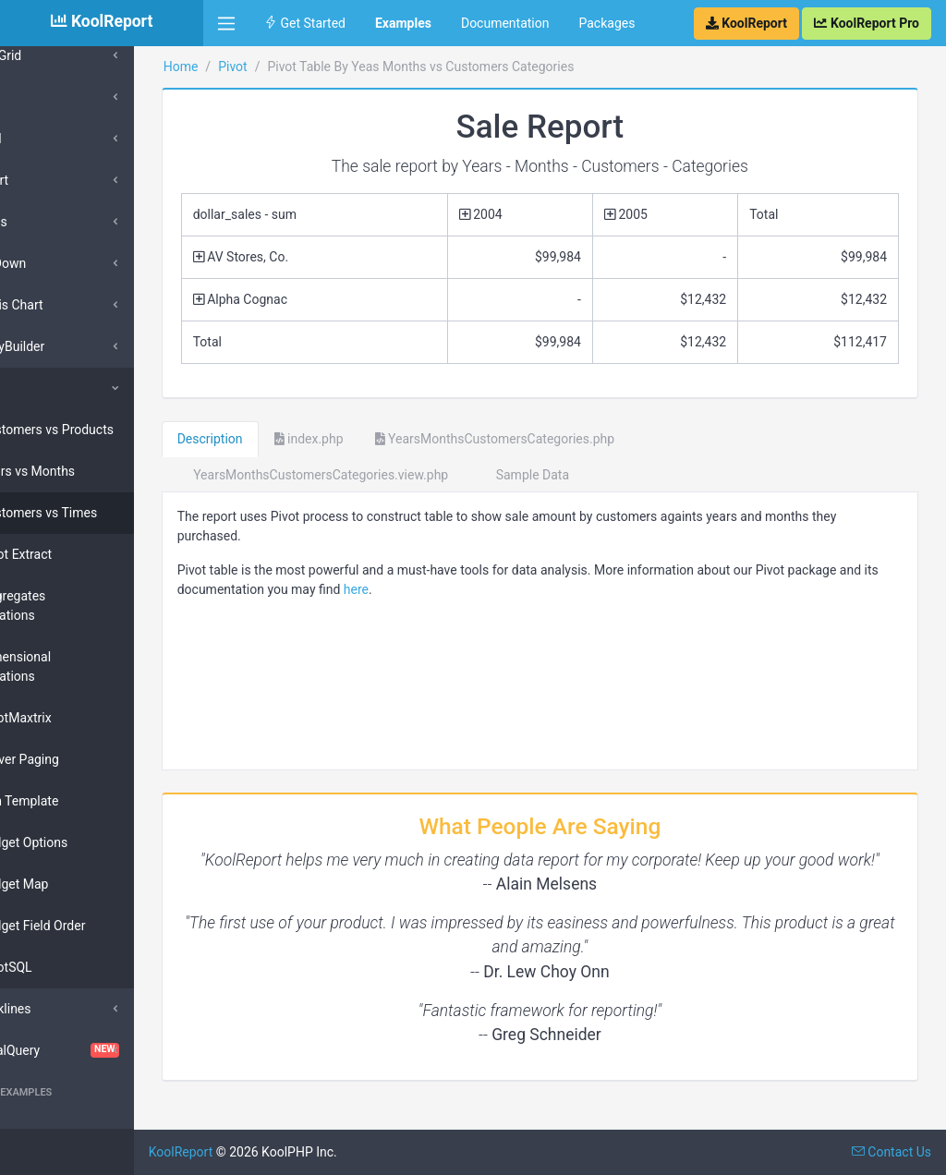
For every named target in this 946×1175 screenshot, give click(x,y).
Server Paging (75, 759)
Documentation (505, 23)
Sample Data (594, 474)
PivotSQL (62, 967)
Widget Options (80, 842)
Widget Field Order (89, 925)
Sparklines (58, 1008)
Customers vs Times (95, 512)
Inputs (46, 221)
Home (250, 66)
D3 (35, 97)
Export (46, 180)
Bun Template (75, 800)
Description (279, 438)
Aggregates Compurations (69, 605)
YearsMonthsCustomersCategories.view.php (382, 474)
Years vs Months (83, 471)
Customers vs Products (103, 429)
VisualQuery (101, 1050)
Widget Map (70, 884)
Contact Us (891, 1152)
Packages (606, 23)
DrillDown (55, 263)
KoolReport (250, 1152)
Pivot (42, 388)
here (519, 589)
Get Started (305, 23)
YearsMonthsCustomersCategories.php (564, 438)
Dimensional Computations (71, 666)
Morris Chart (64, 304)
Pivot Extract (72, 554)
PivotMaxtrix (72, 717)
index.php (378, 438)
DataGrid (53, 55)
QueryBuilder (65, 346)
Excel (43, 138)
